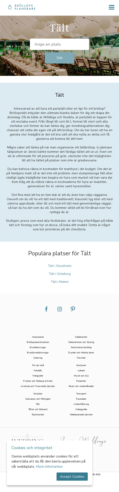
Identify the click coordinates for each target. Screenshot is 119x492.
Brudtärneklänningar (38, 352)
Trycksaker (81, 398)
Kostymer (81, 365)
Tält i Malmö (60, 282)
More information (49, 466)
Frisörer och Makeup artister (38, 380)
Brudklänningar (38, 347)
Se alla (59, 70)
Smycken (37, 393)
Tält (38, 404)
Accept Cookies (72, 476)
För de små (38, 365)
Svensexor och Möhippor (38, 398)
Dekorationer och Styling (81, 342)
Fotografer (38, 375)
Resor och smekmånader (81, 386)
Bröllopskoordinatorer (38, 342)
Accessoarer (38, 336)
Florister (81, 357)
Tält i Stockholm (59, 266)
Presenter (81, 380)
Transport (81, 393)
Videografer (81, 409)
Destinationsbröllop (81, 347)
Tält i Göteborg (60, 274)
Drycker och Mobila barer (81, 352)
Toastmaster (38, 414)
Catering (37, 357)
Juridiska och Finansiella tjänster (38, 386)
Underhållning (81, 404)
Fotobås (38, 370)
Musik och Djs (81, 375)
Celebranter (81, 336)
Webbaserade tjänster (81, 414)
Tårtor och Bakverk (37, 409)
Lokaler (81, 370)
